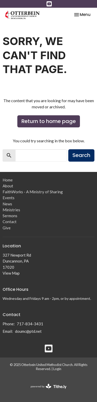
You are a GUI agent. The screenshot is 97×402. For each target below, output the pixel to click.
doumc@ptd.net (28, 331)
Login (57, 369)
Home (8, 180)
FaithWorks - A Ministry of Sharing (33, 191)
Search (81, 155)
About (8, 185)
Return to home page (48, 121)
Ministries (11, 209)
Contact (10, 221)
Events (8, 197)
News (7, 204)
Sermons (10, 215)
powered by (48, 386)
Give (7, 227)
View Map (11, 273)
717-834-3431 (30, 323)
